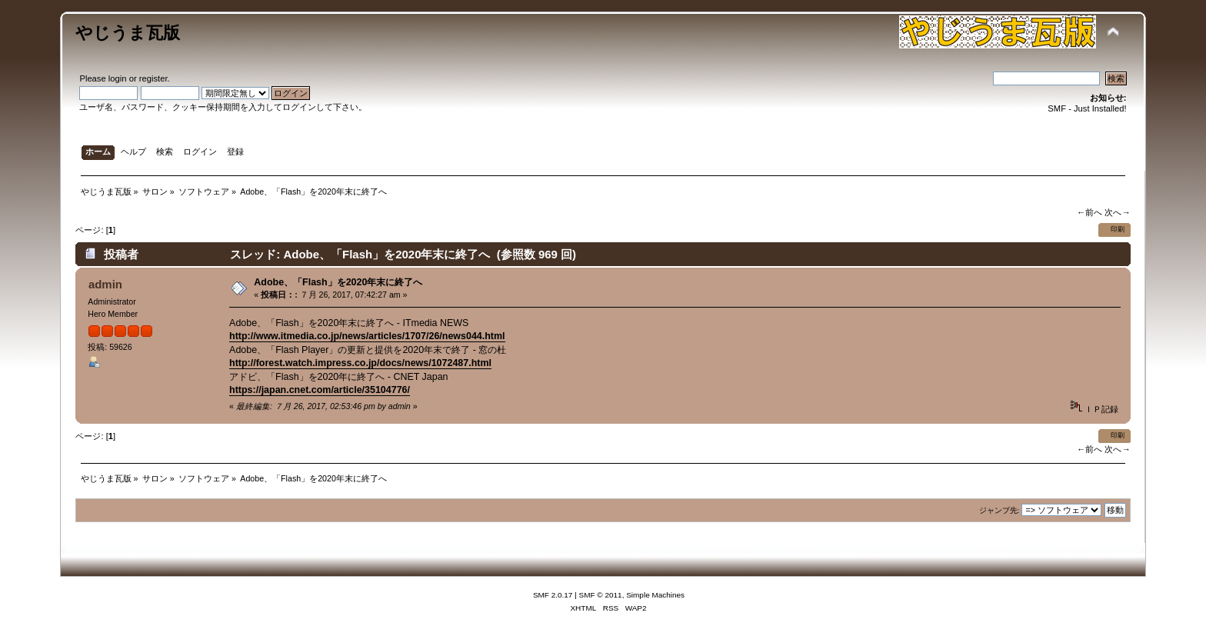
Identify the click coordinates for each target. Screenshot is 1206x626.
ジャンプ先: (999, 510)
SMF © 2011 (600, 595)
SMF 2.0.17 (553, 595)
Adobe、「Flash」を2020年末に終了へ (338, 282)
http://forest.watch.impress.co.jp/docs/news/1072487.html (360, 363)
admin (105, 284)
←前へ (1089, 212)
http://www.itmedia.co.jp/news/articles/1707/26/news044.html (367, 336)
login (117, 78)
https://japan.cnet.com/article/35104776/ (319, 390)
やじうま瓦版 (127, 32)
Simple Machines (655, 595)
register (153, 78)
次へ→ (1117, 212)
